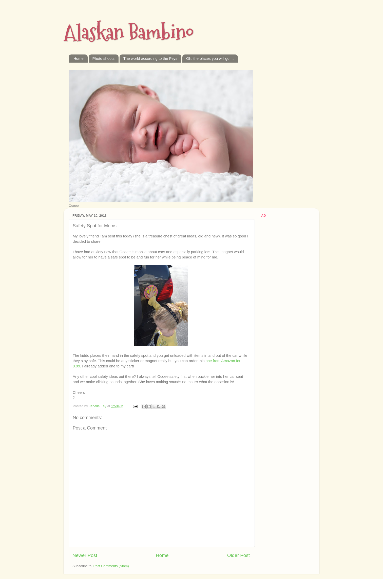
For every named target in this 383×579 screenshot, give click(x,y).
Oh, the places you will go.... (210, 58)
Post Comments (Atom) (111, 566)
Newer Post (84, 555)
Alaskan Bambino (129, 32)
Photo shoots (103, 58)
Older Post (238, 555)
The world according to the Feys (150, 58)
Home (78, 58)
